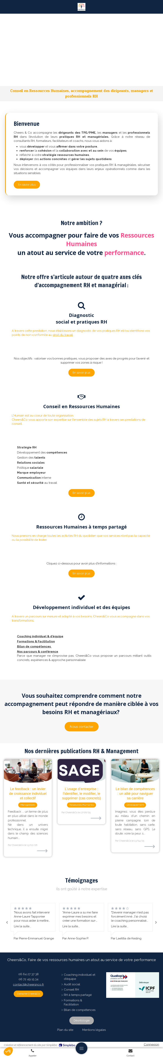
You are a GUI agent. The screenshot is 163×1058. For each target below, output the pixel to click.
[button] (81, 338)
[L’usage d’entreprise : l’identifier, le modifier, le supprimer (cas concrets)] (81, 771)
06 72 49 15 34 (28, 979)
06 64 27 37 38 (28, 974)
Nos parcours (27, 651)
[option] (81, 922)
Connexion (151, 1044)
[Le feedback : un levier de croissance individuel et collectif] (28, 771)
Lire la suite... (22, 926)
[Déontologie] (81, 1020)
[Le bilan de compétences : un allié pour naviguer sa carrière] (135, 771)
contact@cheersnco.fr (28, 984)
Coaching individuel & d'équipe (40, 636)
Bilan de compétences (34, 646)
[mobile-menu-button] (81, 1048)
